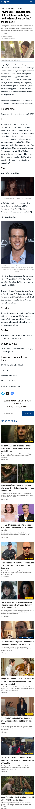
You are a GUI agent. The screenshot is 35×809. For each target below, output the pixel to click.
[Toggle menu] (32, 2)
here (19, 338)
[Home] (6, 1)
